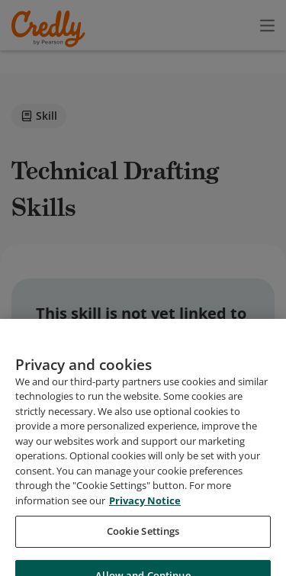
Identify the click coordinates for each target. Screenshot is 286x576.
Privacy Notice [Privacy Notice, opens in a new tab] (145, 548)
